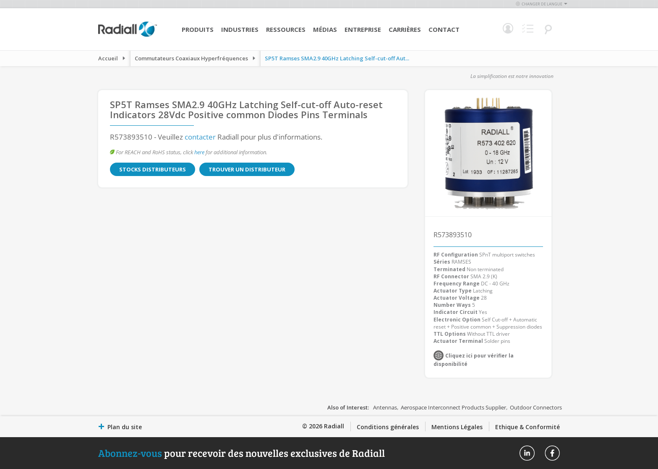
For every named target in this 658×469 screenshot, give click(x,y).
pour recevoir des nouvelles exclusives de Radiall (241, 453)
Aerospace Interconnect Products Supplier (453, 407)
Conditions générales (388, 427)
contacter (200, 137)
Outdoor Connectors (536, 407)
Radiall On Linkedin (527, 453)
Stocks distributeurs (152, 169)
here (199, 152)
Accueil (108, 58)
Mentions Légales (457, 427)
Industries (239, 29)
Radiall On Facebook (552, 453)
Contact (444, 29)
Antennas (385, 407)
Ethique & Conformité (527, 427)
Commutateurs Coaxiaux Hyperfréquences (191, 58)
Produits (198, 29)
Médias (325, 29)
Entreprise (363, 29)
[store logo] (127, 35)
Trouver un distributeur (247, 169)
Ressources (286, 29)
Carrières (405, 29)
